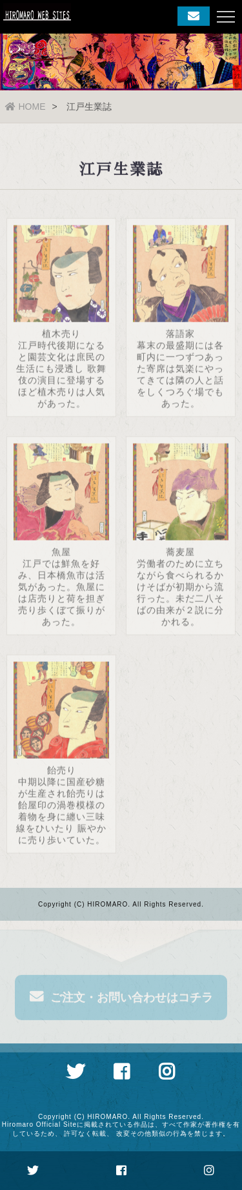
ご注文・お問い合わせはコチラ (121, 999)
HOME (25, 106)
